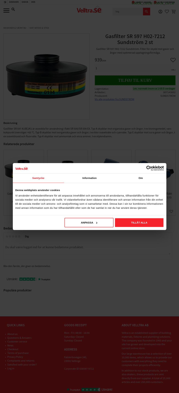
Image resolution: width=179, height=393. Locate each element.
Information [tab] (89, 178)
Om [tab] (141, 178)
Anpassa (89, 222)
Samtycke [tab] (38, 178)
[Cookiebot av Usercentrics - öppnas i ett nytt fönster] (149, 168)
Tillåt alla (139, 222)
